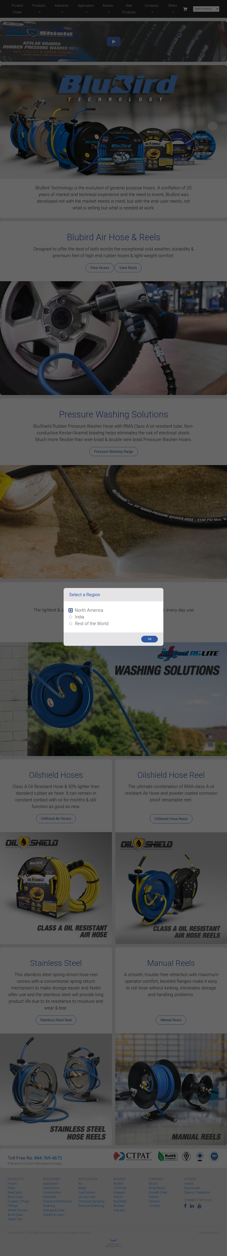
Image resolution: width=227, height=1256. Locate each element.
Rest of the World (92, 623)
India (79, 617)
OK (149, 639)
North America (89, 610)
